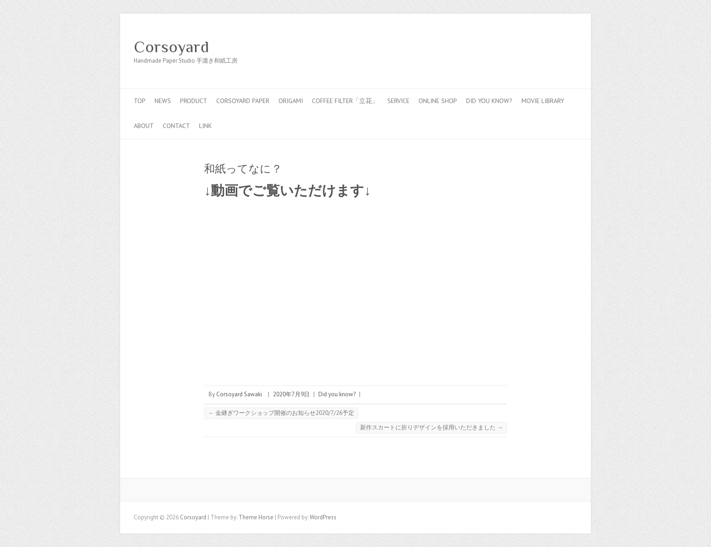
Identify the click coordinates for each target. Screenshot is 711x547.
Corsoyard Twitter (541, 47)
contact (176, 126)
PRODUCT (193, 101)
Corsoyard (171, 47)
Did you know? (489, 101)
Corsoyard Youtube (554, 47)
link (205, 126)
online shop (438, 101)
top (140, 101)
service (398, 101)
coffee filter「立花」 (345, 101)
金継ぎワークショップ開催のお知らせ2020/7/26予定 (281, 413)
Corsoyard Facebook (527, 47)
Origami (290, 101)
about (144, 126)
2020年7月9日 (291, 394)
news (163, 101)
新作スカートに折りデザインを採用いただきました (431, 427)
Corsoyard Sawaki (239, 394)
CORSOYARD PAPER (242, 101)
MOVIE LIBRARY (542, 101)
